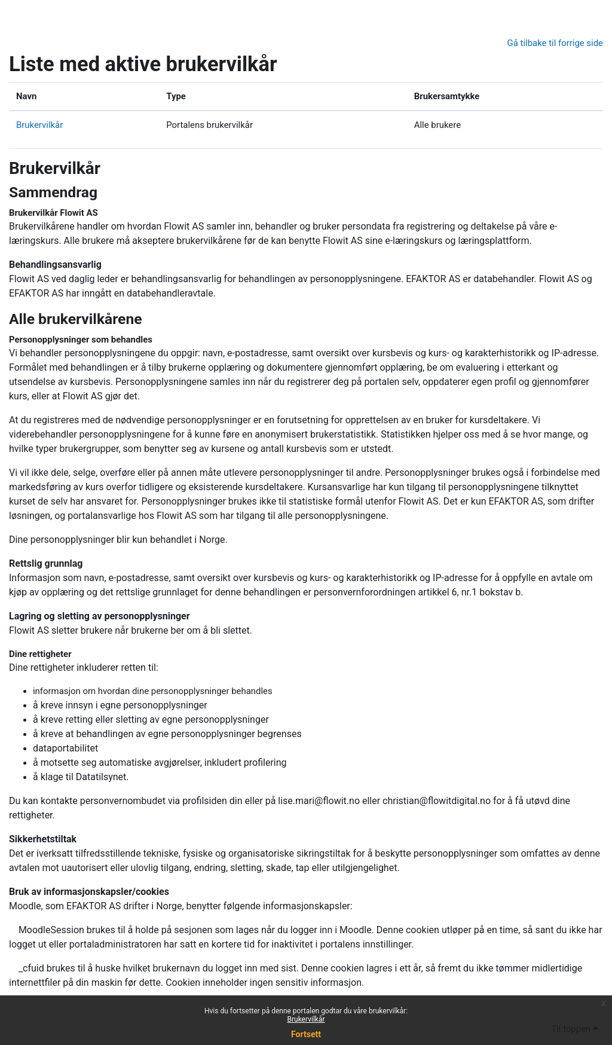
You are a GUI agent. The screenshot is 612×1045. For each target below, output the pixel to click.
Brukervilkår (306, 1019)
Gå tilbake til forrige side (555, 43)
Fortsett (306, 1034)
